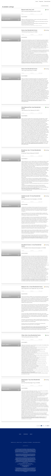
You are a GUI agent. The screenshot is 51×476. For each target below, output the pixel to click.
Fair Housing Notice (36, 442)
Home (37, 1)
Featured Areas (47, 1)
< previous (38, 425)
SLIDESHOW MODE (44, 5)
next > (48, 425)
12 (45, 425)
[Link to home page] (1, 1)
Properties (41, 1)
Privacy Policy (19, 442)
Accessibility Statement (27, 442)
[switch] (18, 19)
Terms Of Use (13, 442)
